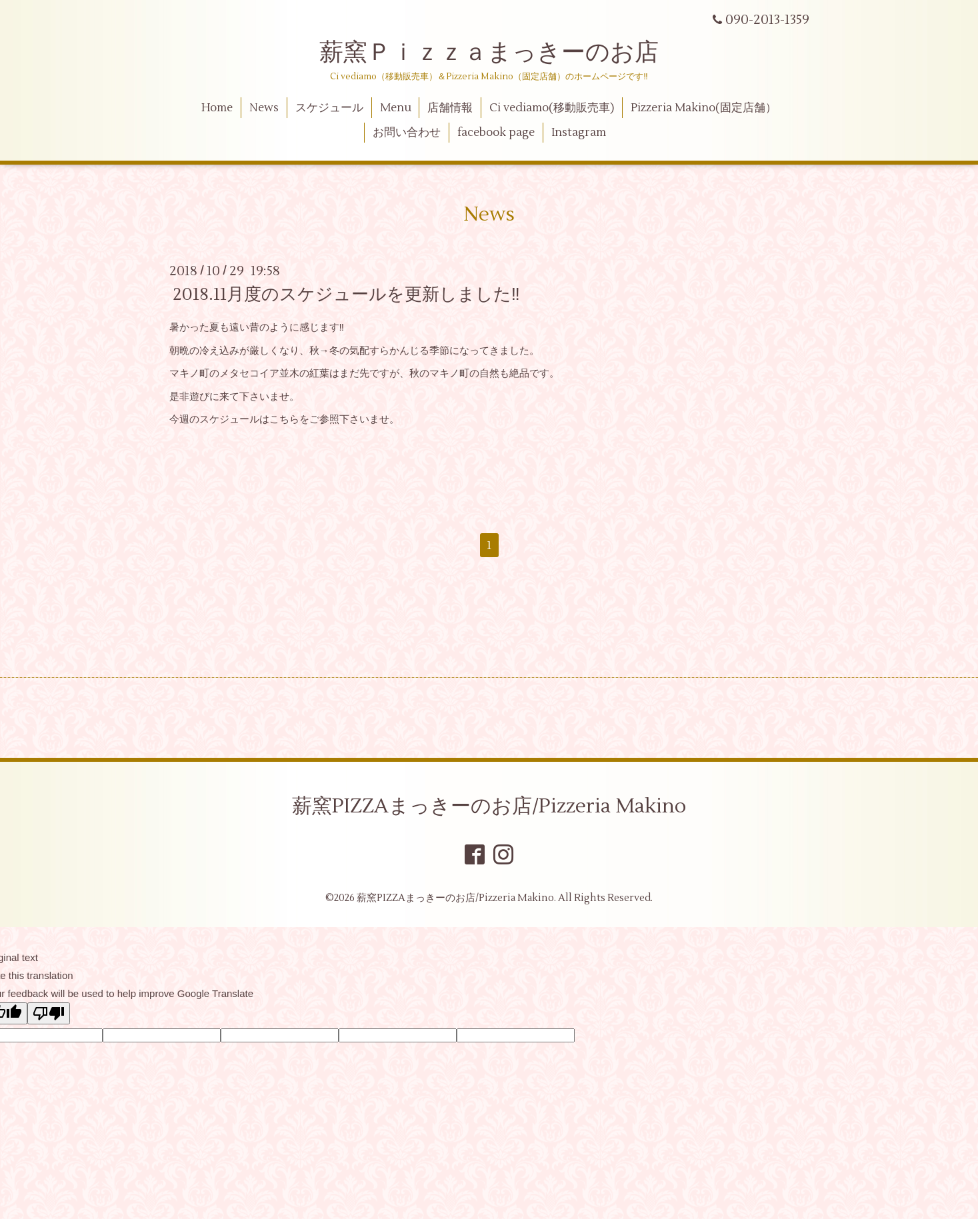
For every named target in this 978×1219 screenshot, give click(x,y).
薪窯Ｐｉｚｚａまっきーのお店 (501, 52)
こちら (284, 419)
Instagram (578, 132)
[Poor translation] (48, 1013)
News (264, 108)
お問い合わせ (407, 132)
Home (217, 108)
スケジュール (329, 108)
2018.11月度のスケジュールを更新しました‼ (346, 294)
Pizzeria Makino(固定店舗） (704, 108)
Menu (395, 108)
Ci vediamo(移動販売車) (551, 108)
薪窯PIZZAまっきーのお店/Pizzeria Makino (489, 806)
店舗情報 (450, 108)
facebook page (496, 132)
